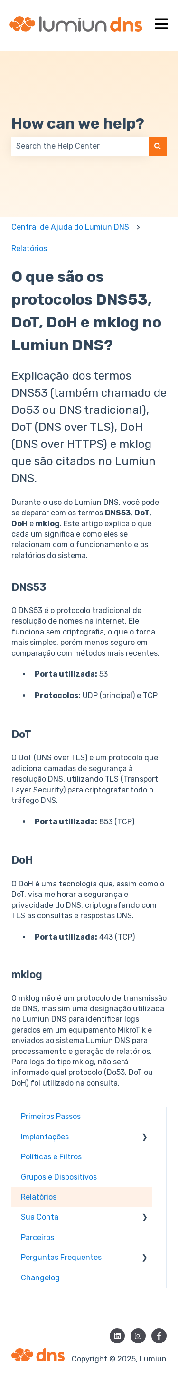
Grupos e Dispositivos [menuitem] (59, 1177)
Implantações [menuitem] (45, 1136)
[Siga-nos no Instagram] (138, 1335)
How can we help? (77, 123)
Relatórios (29, 248)
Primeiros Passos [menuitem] (51, 1116)
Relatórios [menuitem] (38, 1197)
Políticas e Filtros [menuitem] (51, 1156)
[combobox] (80, 146)
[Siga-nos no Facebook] (159, 1335)
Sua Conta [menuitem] (39, 1216)
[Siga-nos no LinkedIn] (117, 1335)
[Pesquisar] (158, 146)
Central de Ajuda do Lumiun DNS (70, 227)
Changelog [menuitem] (40, 1277)
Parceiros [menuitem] (37, 1237)
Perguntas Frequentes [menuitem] (61, 1257)
